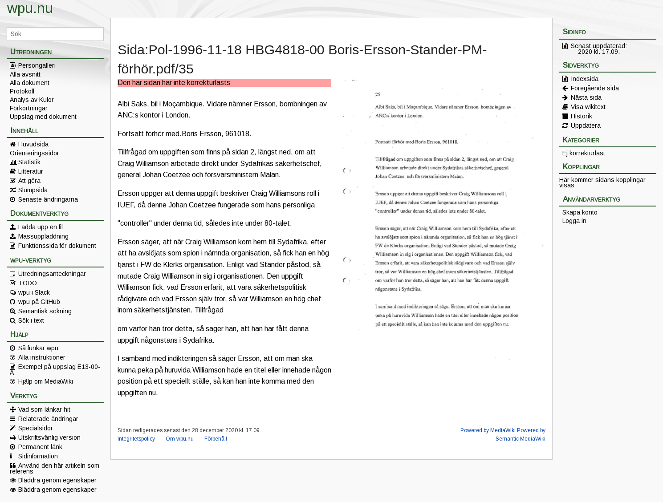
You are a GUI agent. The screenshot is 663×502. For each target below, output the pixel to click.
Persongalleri (37, 65)
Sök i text (31, 320)
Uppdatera (586, 125)
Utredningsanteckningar (52, 274)
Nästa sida (586, 97)
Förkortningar (29, 108)
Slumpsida (33, 190)
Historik (581, 116)
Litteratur (30, 171)
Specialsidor (35, 428)
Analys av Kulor (32, 99)
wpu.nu (30, 8)
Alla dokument (29, 82)
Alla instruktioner (41, 357)
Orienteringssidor (34, 153)
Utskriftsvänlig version (49, 437)
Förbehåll (215, 439)
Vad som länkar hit (44, 409)
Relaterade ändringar (48, 419)
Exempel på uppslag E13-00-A (55, 369)
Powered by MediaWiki (488, 430)
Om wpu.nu (180, 439)
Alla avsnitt (25, 74)
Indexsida (584, 79)
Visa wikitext (588, 107)
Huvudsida (33, 144)
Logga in (574, 220)
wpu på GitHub (39, 302)
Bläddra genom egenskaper (57, 480)
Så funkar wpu (38, 348)
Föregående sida (595, 88)
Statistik (29, 162)
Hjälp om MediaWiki (45, 381)
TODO (27, 283)
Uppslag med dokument (43, 116)
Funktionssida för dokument (57, 246)
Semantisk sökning (45, 311)
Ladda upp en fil (40, 227)
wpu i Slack (34, 292)
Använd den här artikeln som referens (54, 468)
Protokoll (22, 91)
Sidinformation (38, 456)
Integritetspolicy (136, 439)
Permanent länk (40, 447)
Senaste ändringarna (48, 199)
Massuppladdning (43, 236)
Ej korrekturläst (583, 153)
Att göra (29, 181)
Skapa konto (580, 212)
